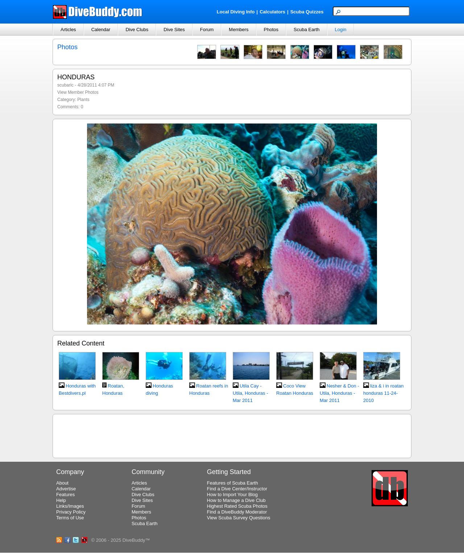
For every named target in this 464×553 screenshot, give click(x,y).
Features (65, 494)
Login (341, 29)
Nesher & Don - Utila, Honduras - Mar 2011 (339, 393)
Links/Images (70, 506)
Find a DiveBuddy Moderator (237, 512)
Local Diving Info (236, 11)
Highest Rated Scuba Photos (237, 506)
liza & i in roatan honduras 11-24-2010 (383, 393)
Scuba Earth (307, 29)
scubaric (65, 85)
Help (61, 500)
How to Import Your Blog (232, 494)
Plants (83, 99)
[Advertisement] (232, 435)
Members (238, 29)
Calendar (101, 29)
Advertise (66, 488)
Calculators (272, 11)
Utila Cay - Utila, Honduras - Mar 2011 (250, 393)
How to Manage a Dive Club (236, 500)
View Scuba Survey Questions (238, 517)
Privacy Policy (71, 512)
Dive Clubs (136, 29)
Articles (68, 29)
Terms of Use (70, 517)
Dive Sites (174, 29)
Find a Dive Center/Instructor (237, 488)
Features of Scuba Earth (232, 483)
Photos (271, 29)
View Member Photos (78, 92)
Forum (207, 29)
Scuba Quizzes (307, 11)
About (62, 483)
